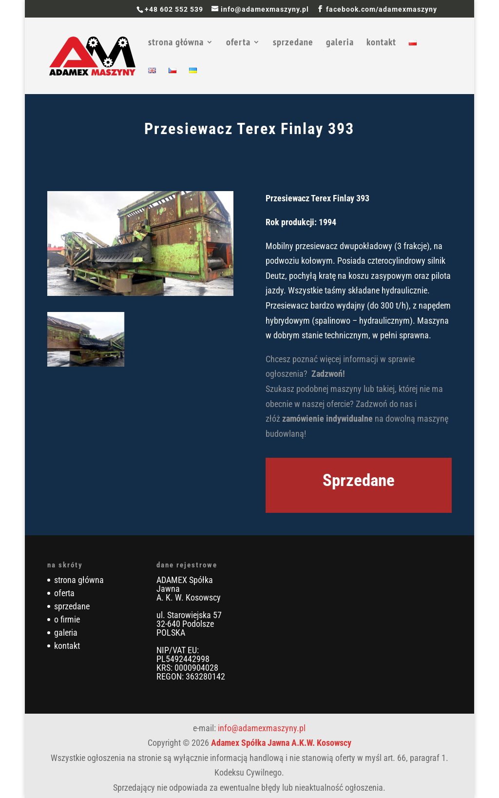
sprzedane (293, 43)
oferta (238, 43)
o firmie (67, 619)
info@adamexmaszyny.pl (262, 728)
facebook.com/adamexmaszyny (381, 9)
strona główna (176, 43)
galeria (340, 43)
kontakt (381, 43)
